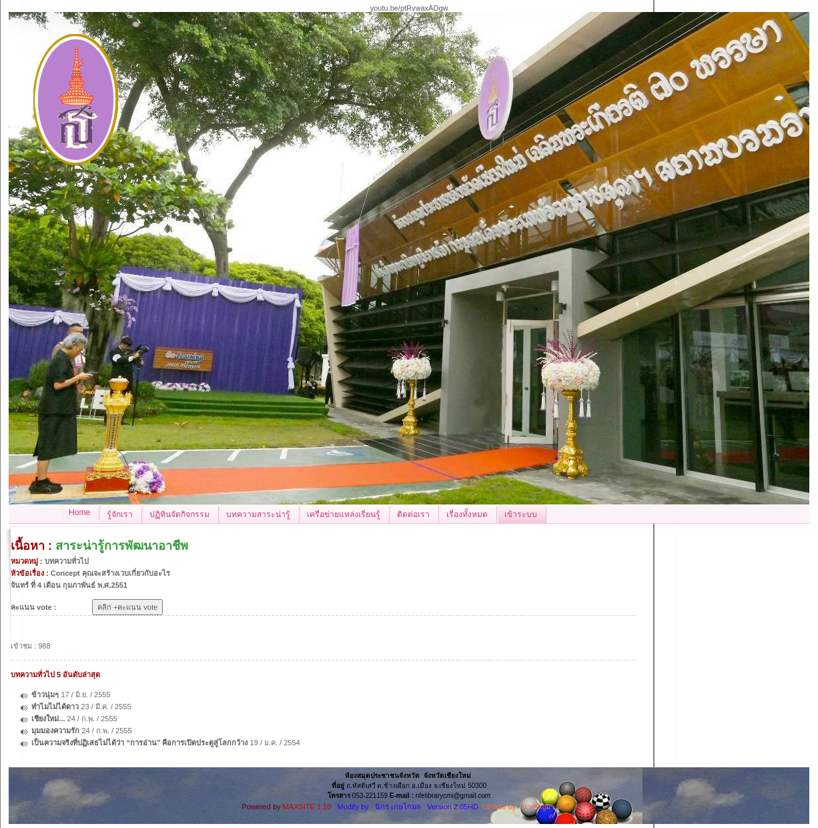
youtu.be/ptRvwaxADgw (409, 8)
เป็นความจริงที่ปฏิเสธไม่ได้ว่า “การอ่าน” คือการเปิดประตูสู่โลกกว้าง (140, 743)
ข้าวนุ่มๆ (45, 695)
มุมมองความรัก (55, 731)
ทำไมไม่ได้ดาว (55, 707)
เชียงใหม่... (48, 719)
